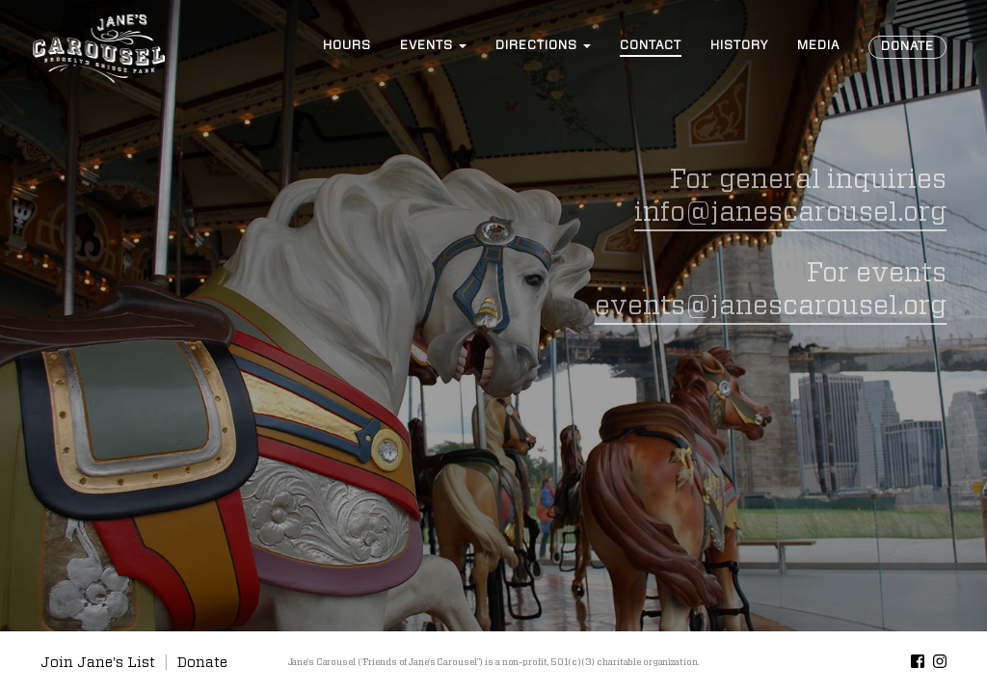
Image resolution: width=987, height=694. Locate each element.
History (739, 46)
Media (818, 46)
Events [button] (433, 46)
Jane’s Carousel (98, 48)
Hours (347, 46)
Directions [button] (543, 46)
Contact (650, 46)
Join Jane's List (97, 662)
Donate (907, 46)
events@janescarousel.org (771, 306)
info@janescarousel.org (790, 213)
